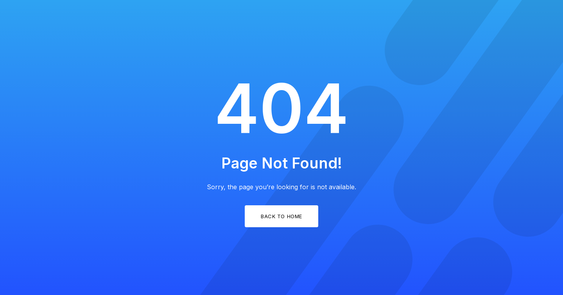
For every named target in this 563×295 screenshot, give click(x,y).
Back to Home (281, 216)
